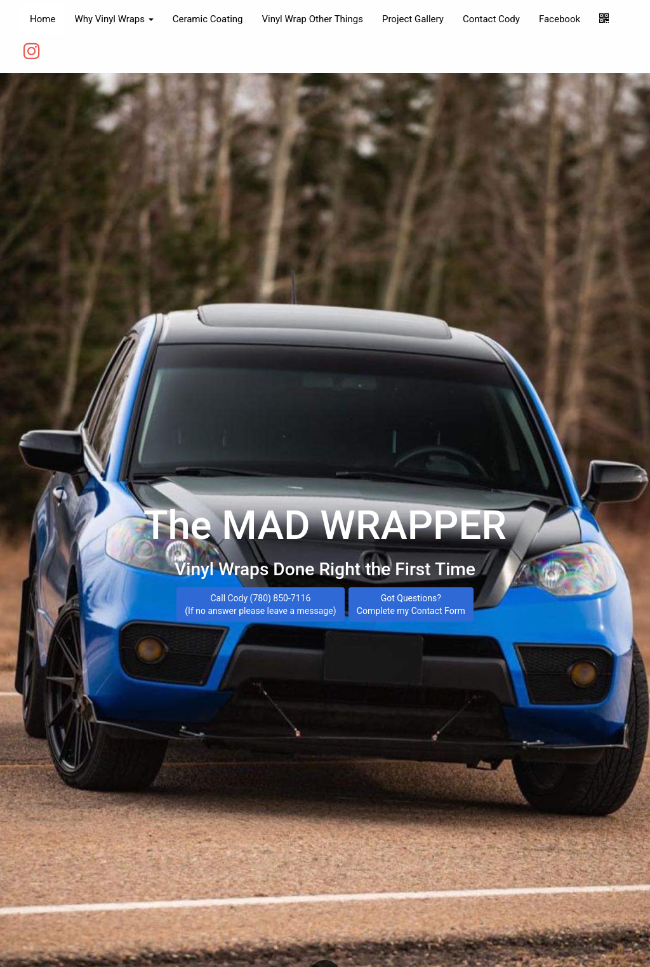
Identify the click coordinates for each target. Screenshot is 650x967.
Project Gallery (413, 19)
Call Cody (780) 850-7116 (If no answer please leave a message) (260, 601)
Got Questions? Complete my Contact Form (411, 601)
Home (42, 19)
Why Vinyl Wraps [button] (113, 19)
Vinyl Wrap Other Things (312, 19)
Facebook (559, 19)
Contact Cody (491, 19)
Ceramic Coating (208, 19)
